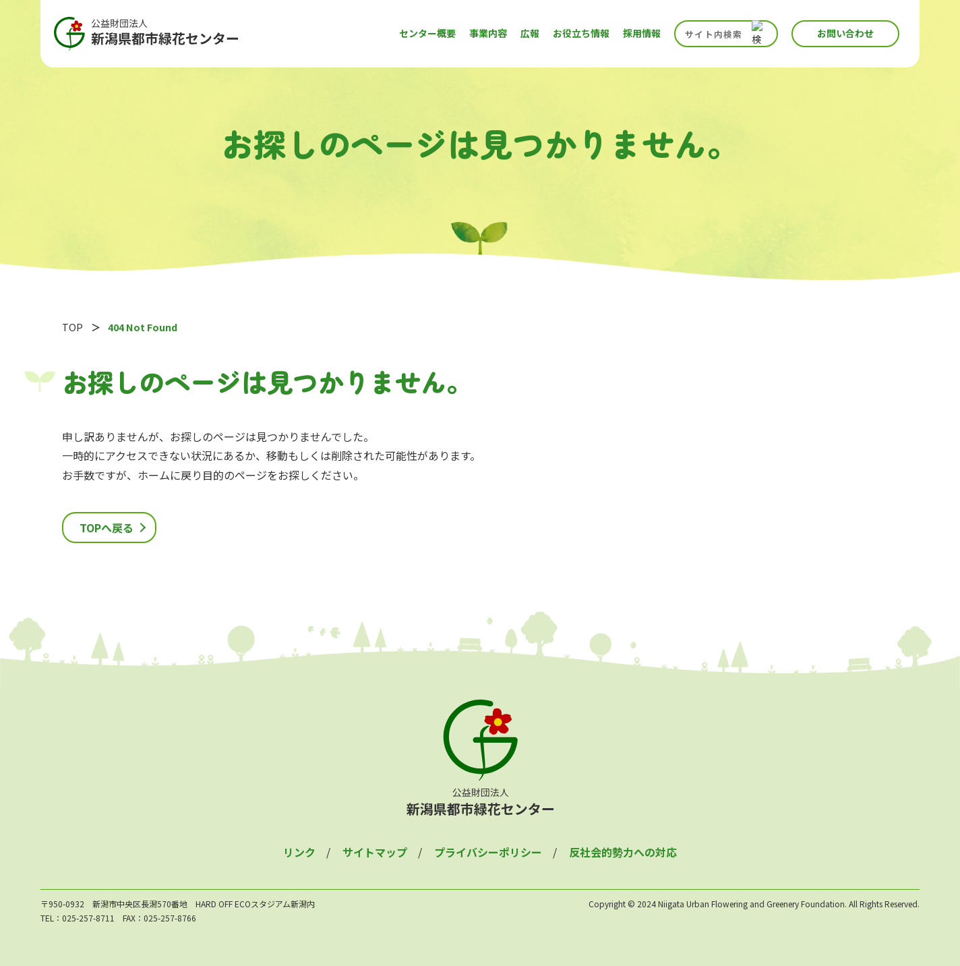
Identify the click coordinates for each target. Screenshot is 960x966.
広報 (529, 33)
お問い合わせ (845, 33)
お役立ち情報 (581, 33)
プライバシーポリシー (488, 852)
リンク (299, 852)
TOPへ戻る (106, 527)
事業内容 (488, 33)
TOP (72, 327)
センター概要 (427, 33)
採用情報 (642, 33)
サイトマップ (374, 852)
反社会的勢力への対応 (623, 852)
